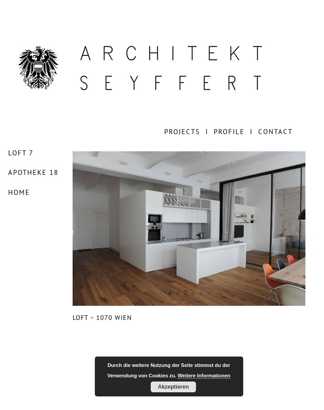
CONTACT (275, 131)
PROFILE (229, 131)
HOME (19, 192)
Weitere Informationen (204, 375)
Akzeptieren (173, 387)
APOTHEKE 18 (33, 172)
